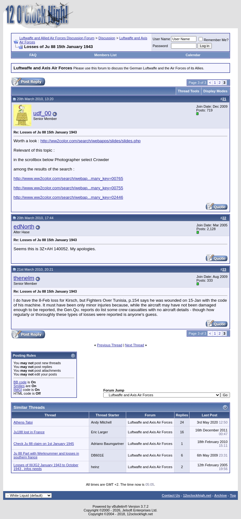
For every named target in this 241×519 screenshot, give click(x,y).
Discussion (107, 38)
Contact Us (171, 495)
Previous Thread (109, 345)
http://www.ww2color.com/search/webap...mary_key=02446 (68, 197)
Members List (105, 55)
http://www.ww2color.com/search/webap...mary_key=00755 (68, 188)
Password (160, 46)
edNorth (23, 226)
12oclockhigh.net (197, 495)
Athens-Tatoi (23, 422)
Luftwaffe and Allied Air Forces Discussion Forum (56, 38)
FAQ (33, 55)
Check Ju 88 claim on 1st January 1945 (43, 444)
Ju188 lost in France (29, 432)
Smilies (18, 386)
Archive (220, 495)
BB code (20, 382)
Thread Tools (188, 91)
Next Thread (134, 345)
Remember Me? (213, 40)
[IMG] (17, 390)
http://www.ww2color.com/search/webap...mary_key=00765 (68, 178)
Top (233, 495)
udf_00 (42, 113)
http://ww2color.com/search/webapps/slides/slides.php (90, 140)
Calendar (192, 55)
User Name (161, 39)
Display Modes (215, 91)
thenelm (23, 278)
